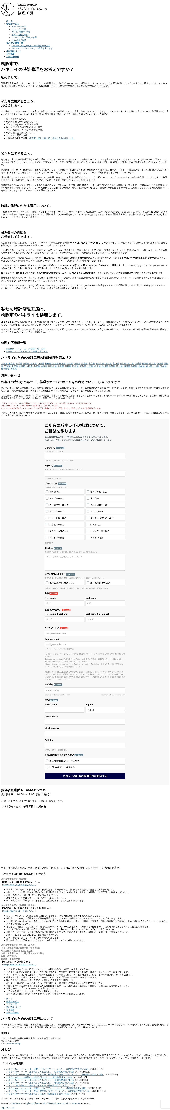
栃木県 (62, 363)
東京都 (92, 363)
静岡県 (160, 363)
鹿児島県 (5, 369)
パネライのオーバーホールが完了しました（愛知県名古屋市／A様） (38, 1094)
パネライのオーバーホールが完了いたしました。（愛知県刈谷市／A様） (40, 1083)
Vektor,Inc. (76, 1103)
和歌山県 (52, 366)
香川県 (105, 366)
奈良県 (44, 366)
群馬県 (70, 363)
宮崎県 (163, 366)
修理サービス (12, 1001)
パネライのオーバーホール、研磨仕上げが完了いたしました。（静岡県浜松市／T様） (46, 1088)
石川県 (123, 363)
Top (2, 1108)
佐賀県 (134, 366)
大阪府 (29, 366)
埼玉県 (77, 363)
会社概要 (10, 1010)
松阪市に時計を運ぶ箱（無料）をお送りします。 (52, 138)
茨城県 (55, 363)
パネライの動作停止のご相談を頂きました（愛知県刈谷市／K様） (37, 1085)
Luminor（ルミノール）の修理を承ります (31, 46)
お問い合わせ (12, 1012)
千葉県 (84, 363)
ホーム (9, 999)
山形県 (41, 363)
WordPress (16, 1103)
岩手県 (19, 363)
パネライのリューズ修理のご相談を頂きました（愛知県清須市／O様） (39, 1077)
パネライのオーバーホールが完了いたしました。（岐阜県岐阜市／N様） (40, 1072)
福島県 (48, 363)
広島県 (83, 366)
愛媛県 (112, 366)
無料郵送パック (13, 1007)
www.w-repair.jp (14, 1043)
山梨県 (138, 363)
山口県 (90, 366)
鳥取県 (61, 366)
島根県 (68, 366)
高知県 (119, 366)
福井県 (130, 363)
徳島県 (97, 366)
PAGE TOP (10, 1108)
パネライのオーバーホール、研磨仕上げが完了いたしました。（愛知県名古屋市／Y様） (48, 1069)
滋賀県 (15, 366)
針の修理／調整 (19, 40)
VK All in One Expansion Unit (55, 1103)
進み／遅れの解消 (20, 35)
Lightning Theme (32, 1103)
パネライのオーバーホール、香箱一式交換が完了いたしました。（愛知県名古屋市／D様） (49, 1091)
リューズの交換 (19, 29)
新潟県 (108, 363)
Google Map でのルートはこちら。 (19, 885)
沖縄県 (13, 369)
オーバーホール (19, 26)
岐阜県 (152, 363)
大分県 (156, 366)
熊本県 (149, 366)
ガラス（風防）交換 (21, 32)
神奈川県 (100, 363)
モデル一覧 (11, 1004)
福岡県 (127, 366)
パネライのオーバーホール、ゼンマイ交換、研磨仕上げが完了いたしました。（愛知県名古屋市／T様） (55, 1074)
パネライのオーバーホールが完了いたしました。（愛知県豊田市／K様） (40, 1080)
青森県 (11, 363)
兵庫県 (37, 366)
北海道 (4, 363)
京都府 (22, 366)
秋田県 (33, 363)
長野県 (145, 363)
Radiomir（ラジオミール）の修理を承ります (32, 48)
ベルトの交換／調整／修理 (24, 37)
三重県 (7, 366)
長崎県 (141, 366)
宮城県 (26, 363)
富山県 (116, 363)
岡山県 (75, 366)
